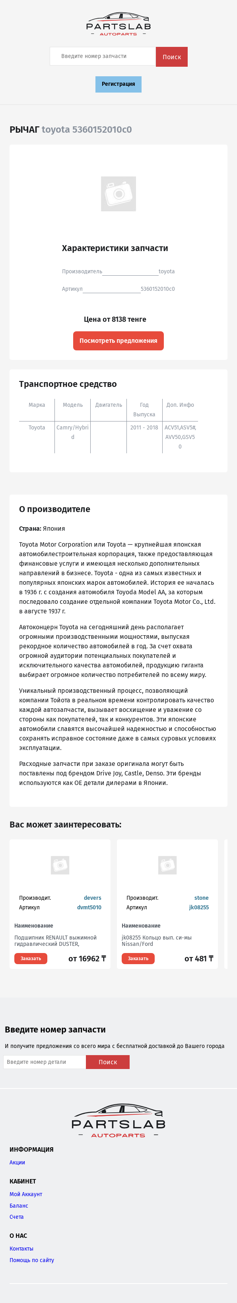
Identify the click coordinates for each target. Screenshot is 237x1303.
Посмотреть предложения (118, 340)
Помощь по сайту (32, 1260)
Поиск (172, 57)
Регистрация (118, 84)
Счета (17, 1217)
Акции (17, 1162)
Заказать (31, 958)
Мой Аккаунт (26, 1194)
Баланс (19, 1205)
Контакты (21, 1248)
